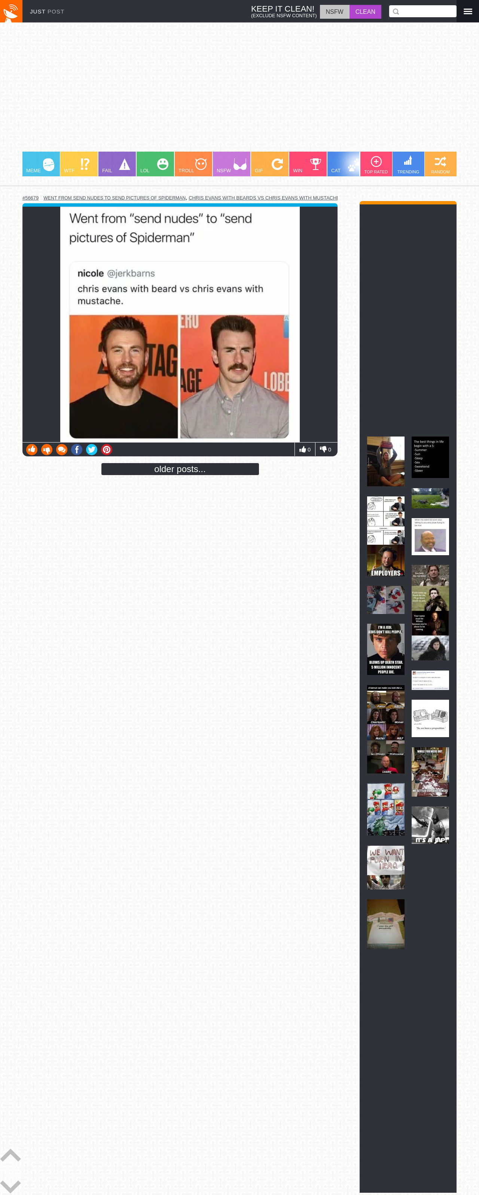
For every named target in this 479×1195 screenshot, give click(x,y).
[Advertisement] (239, 90)
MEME (40, 165)
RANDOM (440, 165)
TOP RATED (376, 165)
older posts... (179, 469)
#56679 (30, 198)
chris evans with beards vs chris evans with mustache (264, 198)
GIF (269, 165)
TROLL (193, 165)
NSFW (232, 165)
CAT (346, 165)
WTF (76, 165)
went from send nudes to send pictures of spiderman (114, 198)
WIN (307, 165)
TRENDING (408, 164)
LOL (154, 165)
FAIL (116, 165)
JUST (47, 11)
